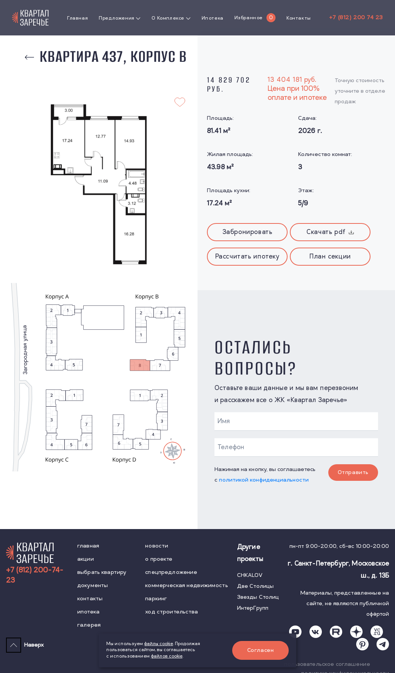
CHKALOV (250, 575)
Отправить (353, 472)
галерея (89, 625)
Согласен (260, 650)
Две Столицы (255, 586)
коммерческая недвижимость (186, 585)
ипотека (88, 612)
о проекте (158, 559)
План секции (330, 256)
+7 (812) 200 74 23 (356, 17)
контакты (90, 598)
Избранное (248, 17)
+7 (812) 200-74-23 (34, 575)
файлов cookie (166, 656)
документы (92, 585)
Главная (77, 18)
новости (156, 546)
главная (88, 546)
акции (85, 559)
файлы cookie (158, 643)
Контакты (298, 18)
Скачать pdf (330, 232)
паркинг (156, 598)
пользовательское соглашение (327, 664)
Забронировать (247, 232)
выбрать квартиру (101, 572)
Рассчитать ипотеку (247, 256)
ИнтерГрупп (252, 608)
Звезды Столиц (258, 597)
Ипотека (213, 18)
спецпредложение (171, 572)
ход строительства (171, 612)
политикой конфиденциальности (264, 480)
